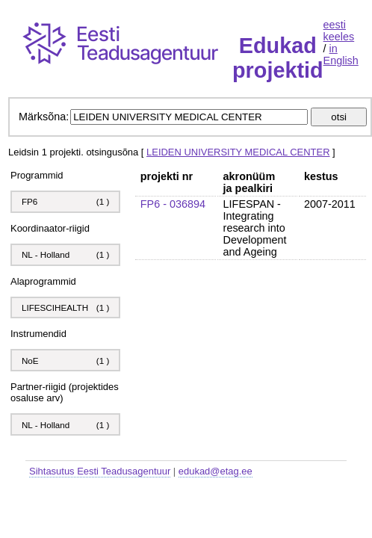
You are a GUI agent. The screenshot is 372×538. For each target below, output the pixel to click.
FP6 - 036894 (172, 204)
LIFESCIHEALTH (55, 307)
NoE (31, 360)
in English (341, 55)
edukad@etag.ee (215, 471)
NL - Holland (45, 254)
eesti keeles (339, 31)
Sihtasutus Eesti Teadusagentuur (99, 471)
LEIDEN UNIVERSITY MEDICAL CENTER (237, 152)
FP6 (29, 201)
